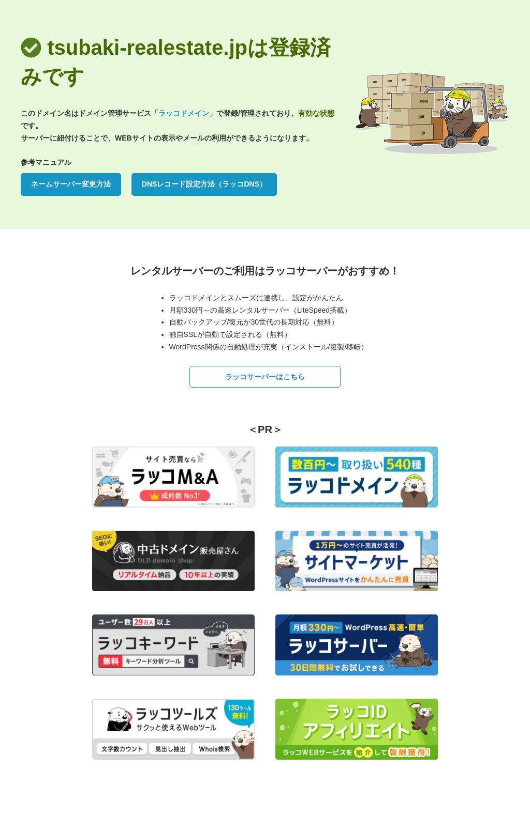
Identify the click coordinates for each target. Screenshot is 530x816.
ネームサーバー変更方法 (71, 184)
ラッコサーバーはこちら (265, 377)
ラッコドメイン (183, 113)
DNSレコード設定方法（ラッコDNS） (204, 184)
